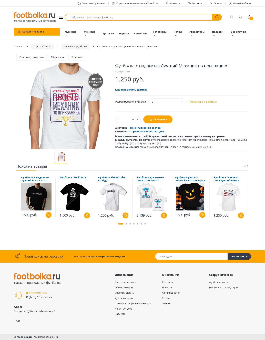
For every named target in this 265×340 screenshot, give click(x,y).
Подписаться (239, 256)
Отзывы (166, 303)
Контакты (173, 3)
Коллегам (76, 57)
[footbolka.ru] (35, 17)
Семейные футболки (75, 46)
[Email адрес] (191, 256)
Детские (108, 33)
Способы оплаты (124, 292)
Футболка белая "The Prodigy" (111, 179)
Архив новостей (171, 292)
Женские (89, 31)
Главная (18, 46)
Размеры (120, 313)
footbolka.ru (24, 336)
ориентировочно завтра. (145, 127)
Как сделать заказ (125, 282)
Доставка (195, 3)
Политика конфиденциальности (133, 303)
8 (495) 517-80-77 (39, 297)
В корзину (158, 119)
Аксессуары (197, 31)
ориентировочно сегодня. (148, 131)
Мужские (70, 31)
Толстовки (160, 31)
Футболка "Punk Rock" (73, 177)
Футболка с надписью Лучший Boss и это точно (35, 179)
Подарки (217, 31)
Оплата (215, 3)
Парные (124, 33)
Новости (167, 287)
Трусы (178, 31)
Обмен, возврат (124, 287)
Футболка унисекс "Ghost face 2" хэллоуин (190, 179)
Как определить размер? (131, 89)
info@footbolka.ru (36, 292)
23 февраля (57, 57)
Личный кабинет (240, 3)
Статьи (166, 298)
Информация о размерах (203, 101)
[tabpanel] (36, 197)
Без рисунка (238, 31)
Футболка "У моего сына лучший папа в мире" (226, 179)
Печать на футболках (91, 3)
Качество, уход (123, 308)
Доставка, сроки (124, 298)
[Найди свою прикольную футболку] (138, 17)
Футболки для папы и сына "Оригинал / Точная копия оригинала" (150, 179)
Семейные (140, 33)
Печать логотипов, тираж (224, 287)
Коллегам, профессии (31, 57)
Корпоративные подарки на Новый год (135, 3)
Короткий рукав (42, 46)
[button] (167, 101)
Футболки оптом (218, 282)
